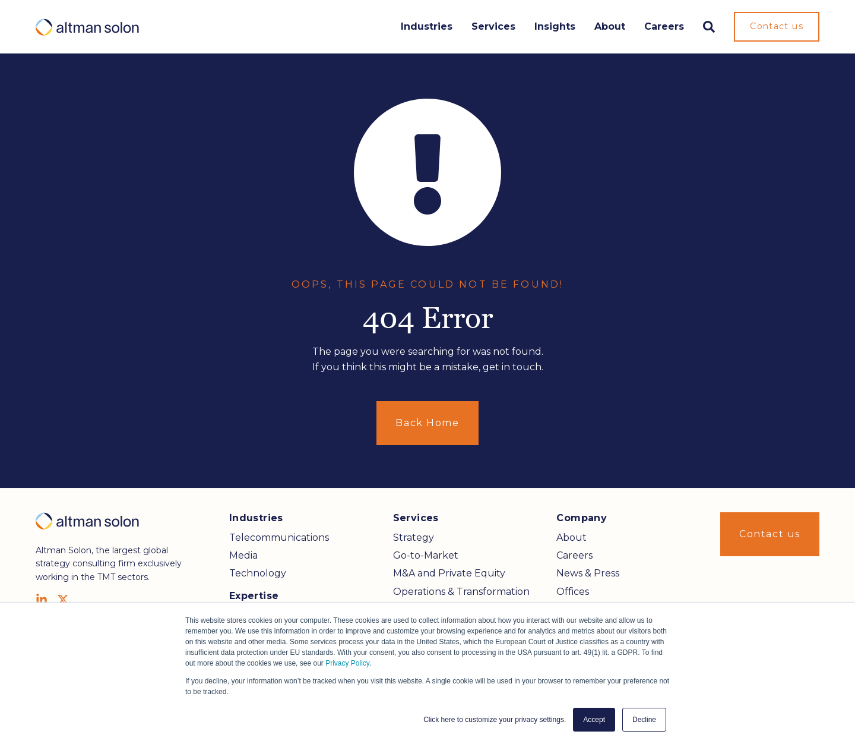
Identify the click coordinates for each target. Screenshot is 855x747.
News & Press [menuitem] (587, 573)
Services (493, 26)
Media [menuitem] (243, 555)
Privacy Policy (347, 663)
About (609, 26)
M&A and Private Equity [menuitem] (449, 573)
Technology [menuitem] (257, 573)
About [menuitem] (571, 537)
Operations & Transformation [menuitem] (461, 591)
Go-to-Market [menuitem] (425, 555)
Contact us (776, 26)
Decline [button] (644, 720)
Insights (554, 26)
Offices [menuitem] (572, 591)
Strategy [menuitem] (413, 537)
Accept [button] (594, 720)
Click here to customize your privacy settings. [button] (494, 720)
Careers (664, 26)
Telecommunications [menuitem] (279, 537)
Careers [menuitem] (574, 555)
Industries (426, 26)
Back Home (427, 422)
